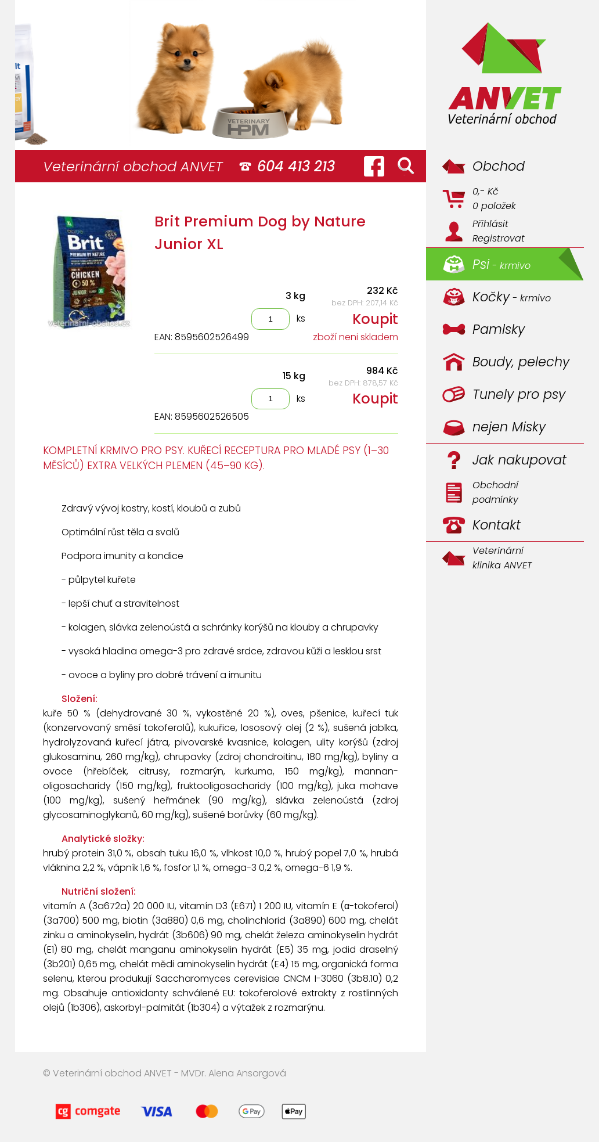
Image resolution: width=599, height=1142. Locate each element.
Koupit (375, 319)
